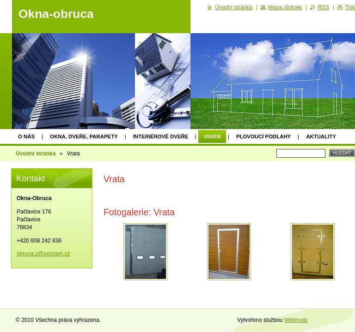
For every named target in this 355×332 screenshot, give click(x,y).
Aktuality (321, 136)
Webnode (296, 320)
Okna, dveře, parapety (84, 136)
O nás (26, 136)
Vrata (212, 136)
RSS (323, 7)
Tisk (350, 7)
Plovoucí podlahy (263, 136)
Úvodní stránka (36, 153)
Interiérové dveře (161, 136)
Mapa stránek (285, 7)
